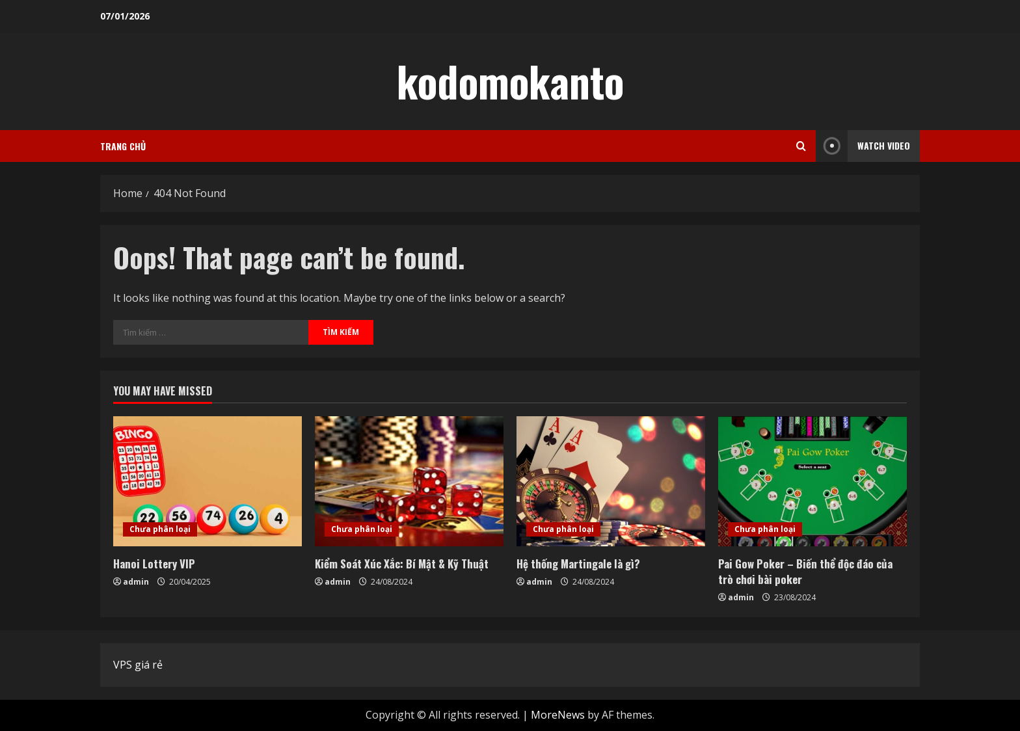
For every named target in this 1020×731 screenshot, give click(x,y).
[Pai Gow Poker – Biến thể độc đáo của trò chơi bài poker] (812, 481)
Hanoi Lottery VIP (154, 563)
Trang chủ (123, 146)
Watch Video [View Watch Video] (863, 146)
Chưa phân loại (160, 529)
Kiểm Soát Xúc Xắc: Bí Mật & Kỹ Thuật (402, 563)
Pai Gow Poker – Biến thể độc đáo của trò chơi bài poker (805, 571)
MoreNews (558, 715)
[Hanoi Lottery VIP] (207, 481)
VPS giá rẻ (138, 665)
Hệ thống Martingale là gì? (578, 563)
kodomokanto (510, 80)
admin (136, 581)
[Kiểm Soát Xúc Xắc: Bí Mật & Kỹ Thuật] (409, 481)
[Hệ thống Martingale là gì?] (611, 481)
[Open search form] (801, 146)
